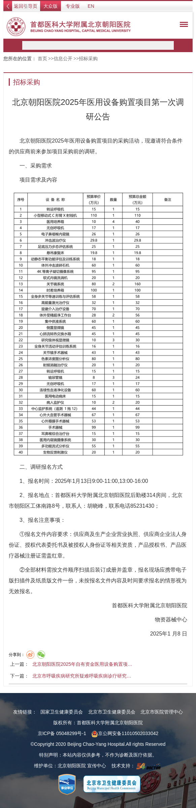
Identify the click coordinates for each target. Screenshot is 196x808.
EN (91, 6)
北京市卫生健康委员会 (111, 712)
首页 (42, 58)
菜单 (182, 25)
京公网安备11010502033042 (124, 733)
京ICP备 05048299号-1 (62, 733)
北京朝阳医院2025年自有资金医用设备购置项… (82, 664)
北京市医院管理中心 (161, 712)
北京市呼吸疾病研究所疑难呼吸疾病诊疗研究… (81, 676)
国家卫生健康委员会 (61, 712)
